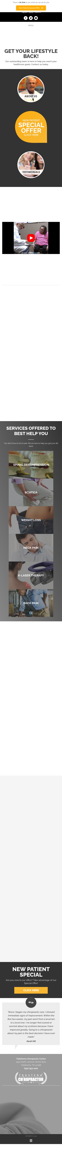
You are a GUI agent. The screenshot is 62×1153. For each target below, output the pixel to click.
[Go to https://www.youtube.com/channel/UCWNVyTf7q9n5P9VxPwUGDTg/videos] (36, 18)
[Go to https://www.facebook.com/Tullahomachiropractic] (26, 18)
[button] (31, 238)
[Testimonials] (31, 1023)
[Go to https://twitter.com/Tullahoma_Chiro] (31, 18)
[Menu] (31, 1140)
